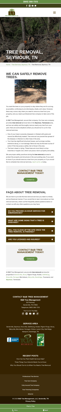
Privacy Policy (30, 401)
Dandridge (38, 277)
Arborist (30, 394)
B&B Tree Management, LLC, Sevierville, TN (33, 399)
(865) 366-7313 (30, 1)
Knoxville (9, 277)
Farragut (16, 277)
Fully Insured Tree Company (30, 385)
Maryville (31, 277)
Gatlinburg (45, 274)
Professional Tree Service (31, 376)
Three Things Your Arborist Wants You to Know (30, 362)
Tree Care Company (30, 381)
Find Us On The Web (30, 311)
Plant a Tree (31, 406)
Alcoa (25, 274)
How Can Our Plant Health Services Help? (30, 359)
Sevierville (18, 274)
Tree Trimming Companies (30, 389)
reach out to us (37, 162)
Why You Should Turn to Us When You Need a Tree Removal (30, 365)
